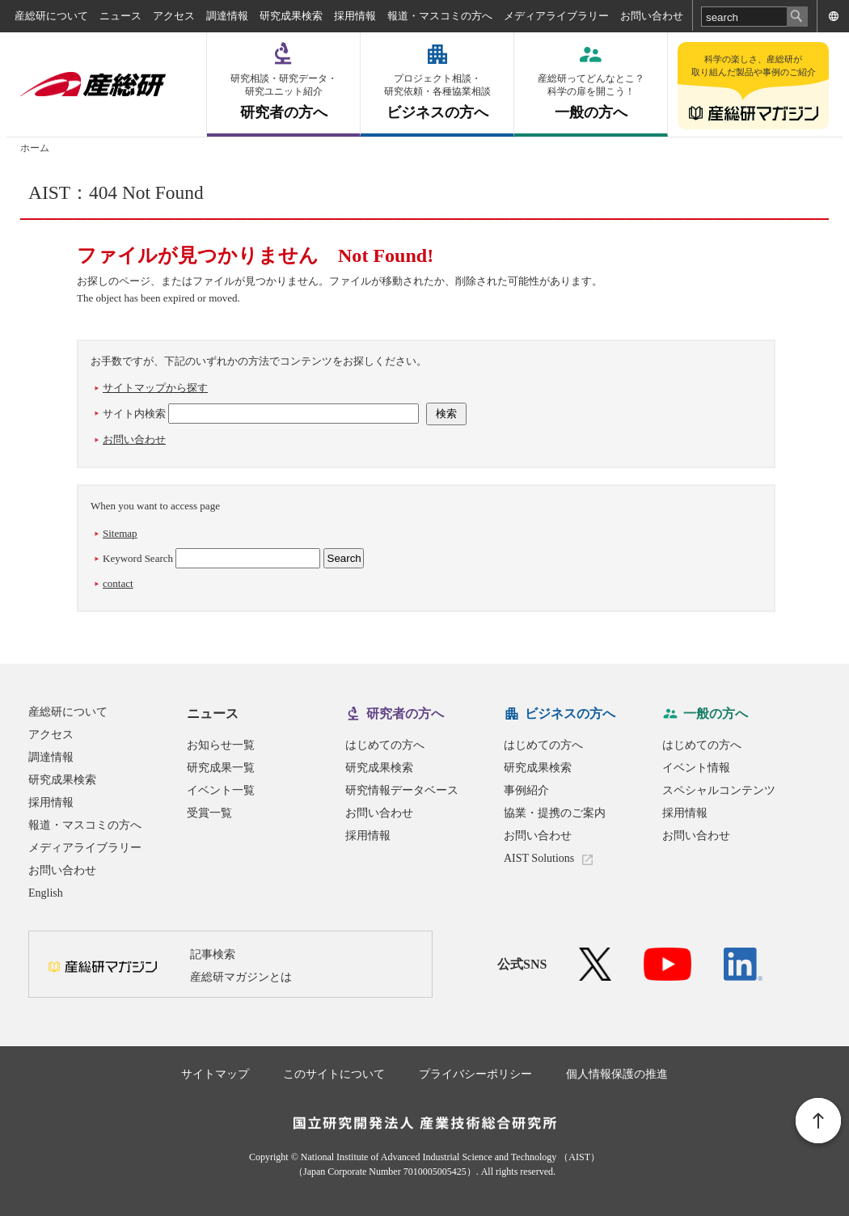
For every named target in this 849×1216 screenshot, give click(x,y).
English (45, 893)
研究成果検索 (291, 16)
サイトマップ (215, 1074)
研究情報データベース (401, 790)
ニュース (120, 16)
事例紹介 (526, 790)
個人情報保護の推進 (617, 1074)
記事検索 (212, 954)
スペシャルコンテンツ (718, 790)
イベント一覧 (221, 790)
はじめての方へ (384, 745)
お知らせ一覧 (221, 745)
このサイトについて (334, 1074)
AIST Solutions (539, 858)
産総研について (51, 16)
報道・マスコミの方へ (439, 16)
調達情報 (227, 16)
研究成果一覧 (221, 768)
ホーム (34, 148)
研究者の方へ (283, 96)
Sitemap (120, 533)
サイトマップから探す (155, 388)
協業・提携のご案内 (555, 813)
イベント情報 (696, 768)
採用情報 (355, 16)
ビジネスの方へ (437, 96)
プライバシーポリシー (475, 1074)
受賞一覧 (209, 813)
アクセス (174, 16)
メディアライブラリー (556, 16)
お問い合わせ (651, 16)
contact (118, 583)
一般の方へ (590, 96)
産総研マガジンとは (241, 977)
